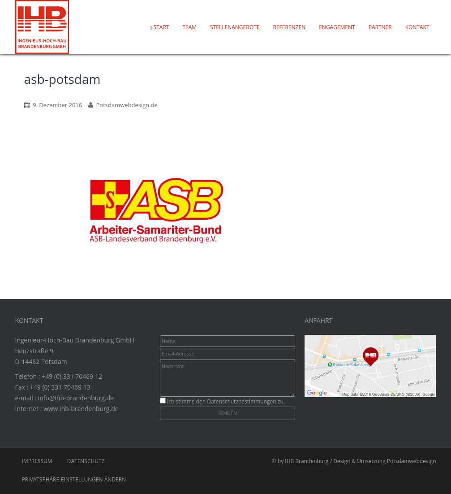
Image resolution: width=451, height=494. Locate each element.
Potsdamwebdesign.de (126, 105)
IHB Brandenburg (306, 461)
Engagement (337, 27)
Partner (380, 27)
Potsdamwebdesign (411, 461)
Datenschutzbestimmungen (241, 401)
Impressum (37, 461)
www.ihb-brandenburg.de (81, 408)
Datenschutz (86, 461)
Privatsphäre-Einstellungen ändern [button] (74, 479)
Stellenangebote (234, 27)
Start (159, 27)
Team (189, 27)
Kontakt (417, 27)
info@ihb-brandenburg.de (76, 398)
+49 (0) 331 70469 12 (72, 376)
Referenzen (289, 27)
